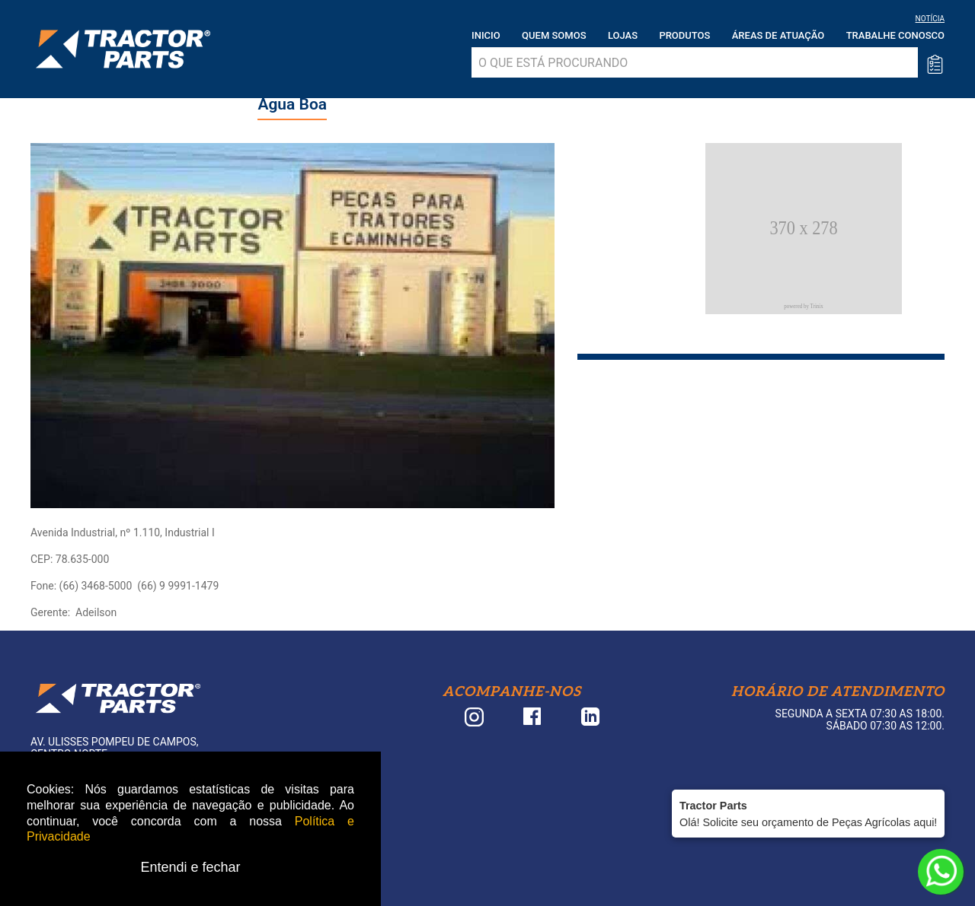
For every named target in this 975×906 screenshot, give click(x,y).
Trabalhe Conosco (895, 35)
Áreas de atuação (778, 35)
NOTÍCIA (930, 18)
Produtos (684, 35)
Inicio (486, 35)
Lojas (623, 35)
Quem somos (554, 35)
